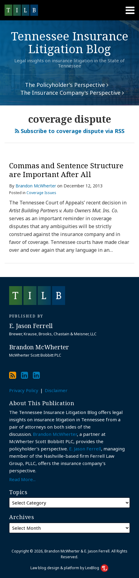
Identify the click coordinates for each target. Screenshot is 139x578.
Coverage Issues (41, 192)
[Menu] (69, 10)
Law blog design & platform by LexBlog (69, 567)
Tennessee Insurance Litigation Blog (69, 42)
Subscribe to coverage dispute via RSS (69, 131)
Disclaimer (56, 390)
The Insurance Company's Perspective (72, 92)
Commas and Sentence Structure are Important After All (66, 169)
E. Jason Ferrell (85, 449)
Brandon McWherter (36, 186)
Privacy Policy (23, 390)
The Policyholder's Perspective (66, 84)
